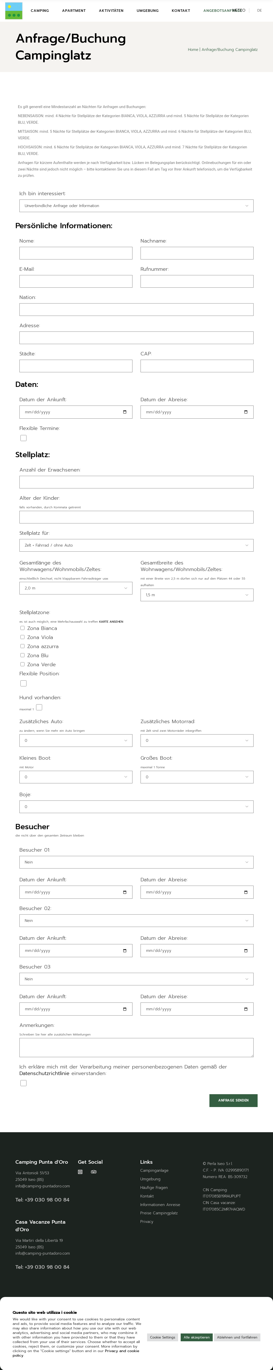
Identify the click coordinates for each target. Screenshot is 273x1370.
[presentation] (53, 1104)
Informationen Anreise (160, 1205)
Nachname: (154, 241)
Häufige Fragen (154, 1187)
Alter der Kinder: (39, 498)
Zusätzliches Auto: (41, 721)
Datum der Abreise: (164, 399)
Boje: (25, 794)
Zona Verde (38, 664)
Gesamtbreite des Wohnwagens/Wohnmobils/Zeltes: (182, 566)
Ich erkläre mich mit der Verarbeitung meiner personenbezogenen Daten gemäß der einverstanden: (123, 1070)
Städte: (27, 354)
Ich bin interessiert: (42, 193)
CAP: (146, 354)
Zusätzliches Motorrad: (168, 721)
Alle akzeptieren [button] (197, 1337)
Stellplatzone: (34, 612)
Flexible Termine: (39, 428)
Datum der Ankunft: (43, 399)
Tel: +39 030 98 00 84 (42, 1200)
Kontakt (147, 1196)
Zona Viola (36, 637)
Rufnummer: (155, 269)
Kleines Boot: (35, 758)
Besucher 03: (35, 967)
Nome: (27, 241)
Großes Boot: (157, 758)
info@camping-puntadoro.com (42, 1186)
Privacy (146, 1221)
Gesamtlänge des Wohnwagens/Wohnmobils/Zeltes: (60, 566)
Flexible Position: (39, 674)
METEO (238, 10)
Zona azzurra (39, 646)
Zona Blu (34, 655)
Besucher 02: (35, 908)
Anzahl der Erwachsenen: (50, 470)
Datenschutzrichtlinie (44, 1073)
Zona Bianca (38, 628)
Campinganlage (154, 1170)
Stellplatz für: (34, 533)
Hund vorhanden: (40, 697)
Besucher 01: (34, 850)
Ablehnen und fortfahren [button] (237, 1337)
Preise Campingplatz (159, 1213)
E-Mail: (27, 269)
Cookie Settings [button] (162, 1337)
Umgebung (150, 1179)
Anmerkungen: (36, 1025)
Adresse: (29, 325)
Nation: (27, 297)
